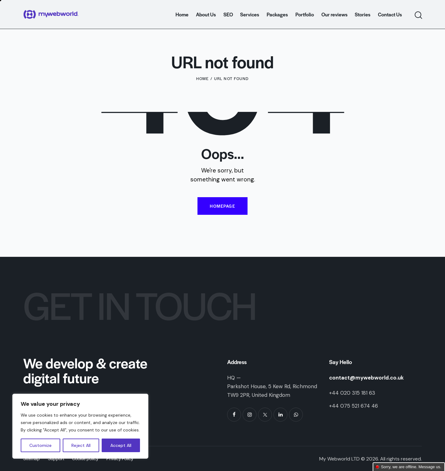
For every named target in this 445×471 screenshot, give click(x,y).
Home (202, 78)
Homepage (222, 206)
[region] (80, 426)
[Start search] (418, 15)
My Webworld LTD (339, 459)
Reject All (81, 445)
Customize (40, 445)
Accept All (120, 445)
